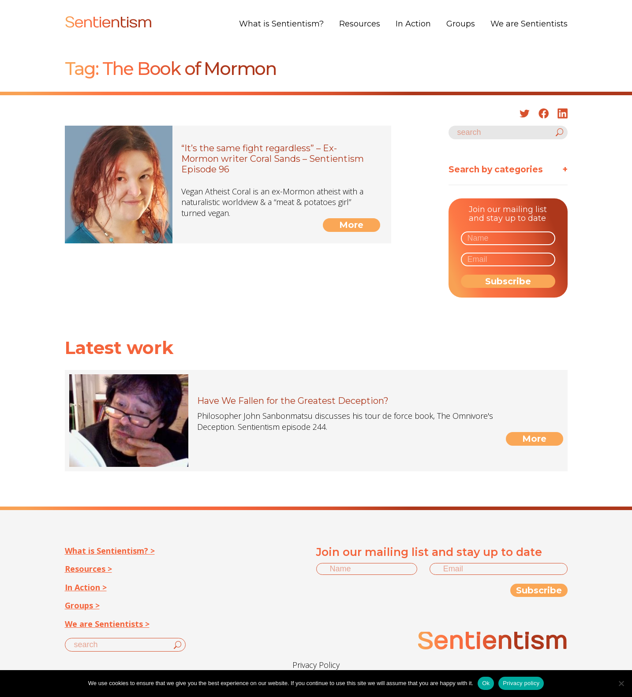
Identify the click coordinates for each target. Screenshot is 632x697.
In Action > (86, 587)
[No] (621, 683)
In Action (413, 24)
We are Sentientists (529, 24)
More (351, 225)
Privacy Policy (316, 665)
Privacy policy (521, 683)
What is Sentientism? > (110, 550)
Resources (359, 24)
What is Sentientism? (281, 24)
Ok (486, 683)
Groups (460, 24)
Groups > (82, 605)
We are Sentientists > (107, 624)
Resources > (88, 568)
